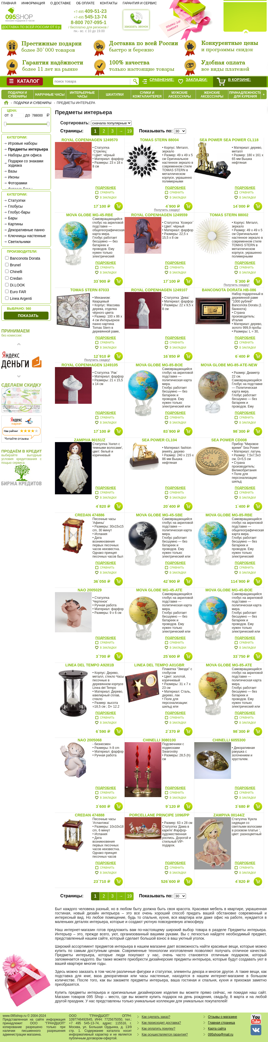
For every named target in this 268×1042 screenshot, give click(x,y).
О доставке (60, 3)
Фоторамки (17, 183)
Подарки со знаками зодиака (25, 163)
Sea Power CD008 (229, 440)
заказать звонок (136, 19)
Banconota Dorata (25, 258)
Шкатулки (115, 94)
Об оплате (85, 3)
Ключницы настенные (27, 236)
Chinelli (16, 272)
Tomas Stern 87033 (89, 290)
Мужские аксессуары (179, 94)
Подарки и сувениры (17, 94)
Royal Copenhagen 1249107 (159, 290)
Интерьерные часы (82, 94)
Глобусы (15, 206)
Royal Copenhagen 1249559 (159, 215)
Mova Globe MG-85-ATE (229, 665)
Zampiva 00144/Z (229, 815)
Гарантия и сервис (140, 3)
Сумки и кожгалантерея (147, 94)
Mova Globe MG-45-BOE (229, 590)
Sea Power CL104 (159, 440)
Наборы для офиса (25, 155)
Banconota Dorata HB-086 (229, 290)
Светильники (19, 242)
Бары (12, 218)
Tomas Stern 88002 (229, 215)
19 (129, 131)
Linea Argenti (21, 298)
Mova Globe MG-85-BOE (159, 365)
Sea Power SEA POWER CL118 (229, 140)
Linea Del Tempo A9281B (89, 665)
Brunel (15, 265)
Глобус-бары (19, 212)
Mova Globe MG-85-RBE (229, 515)
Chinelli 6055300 (229, 740)
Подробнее (105, 188)
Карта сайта (217, 1028)
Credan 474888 (90, 815)
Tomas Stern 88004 (159, 140)
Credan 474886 (90, 515)
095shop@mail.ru (220, 1034)
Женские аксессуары (212, 94)
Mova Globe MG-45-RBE (89, 215)
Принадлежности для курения (245, 94)
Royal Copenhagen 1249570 (89, 140)
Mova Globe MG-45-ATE (159, 590)
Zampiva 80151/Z (89, 440)
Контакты (108, 3)
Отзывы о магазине (222, 1017)
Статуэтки (16, 200)
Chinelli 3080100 (159, 740)
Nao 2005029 (90, 590)
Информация (33, 3)
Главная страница (221, 1023)
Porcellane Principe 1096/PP (159, 815)
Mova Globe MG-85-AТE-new (229, 365)
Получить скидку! (167, 209)
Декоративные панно (26, 230)
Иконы (13, 177)
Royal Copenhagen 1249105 (89, 365)
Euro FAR (18, 292)
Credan (16, 278)
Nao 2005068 (90, 740)
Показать (28, 315)
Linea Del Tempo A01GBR (159, 665)
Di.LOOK (17, 285)
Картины (15, 224)
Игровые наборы (22, 143)
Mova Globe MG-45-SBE (159, 515)
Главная (8, 3)
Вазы (12, 171)
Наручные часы (50, 94)
